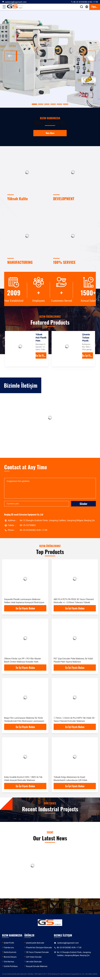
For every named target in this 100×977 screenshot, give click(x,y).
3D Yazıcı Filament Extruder (37, 952)
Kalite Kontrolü (10, 952)
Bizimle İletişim (10, 957)
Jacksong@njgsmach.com (14, 2)
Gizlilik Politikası (11, 966)
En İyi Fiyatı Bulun (41, 355)
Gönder (83, 504)
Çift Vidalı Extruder (34, 957)
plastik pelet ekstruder (35, 943)
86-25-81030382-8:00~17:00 (84, 2)
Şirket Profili (9, 943)
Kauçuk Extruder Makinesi (36, 966)
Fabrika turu (9, 947)
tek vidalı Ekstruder (34, 962)
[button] (34, 104)
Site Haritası (9, 962)
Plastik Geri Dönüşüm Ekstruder (39, 947)
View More (50, 133)
